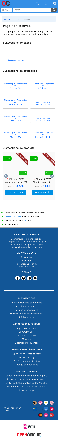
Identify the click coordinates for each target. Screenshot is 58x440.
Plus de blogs (26, 390)
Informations (26, 298)
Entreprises (26, 257)
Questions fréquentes (26, 342)
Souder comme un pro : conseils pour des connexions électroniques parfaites (27, 375)
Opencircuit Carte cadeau (27, 353)
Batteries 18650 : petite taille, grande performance (27, 383)
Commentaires (27, 331)
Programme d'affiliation (27, 361)
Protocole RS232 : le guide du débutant (27, 386)
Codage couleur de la (26, 364)
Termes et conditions (26, 310)
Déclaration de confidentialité (26, 313)
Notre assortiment (26, 335)
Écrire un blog (26, 357)
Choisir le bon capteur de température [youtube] (27, 379)
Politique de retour (26, 306)
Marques (26, 339)
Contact (26, 260)
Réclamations (26, 317)
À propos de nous (26, 328)
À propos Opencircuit (26, 324)
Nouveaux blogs (26, 371)
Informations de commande (26, 302)
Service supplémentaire (27, 349)
